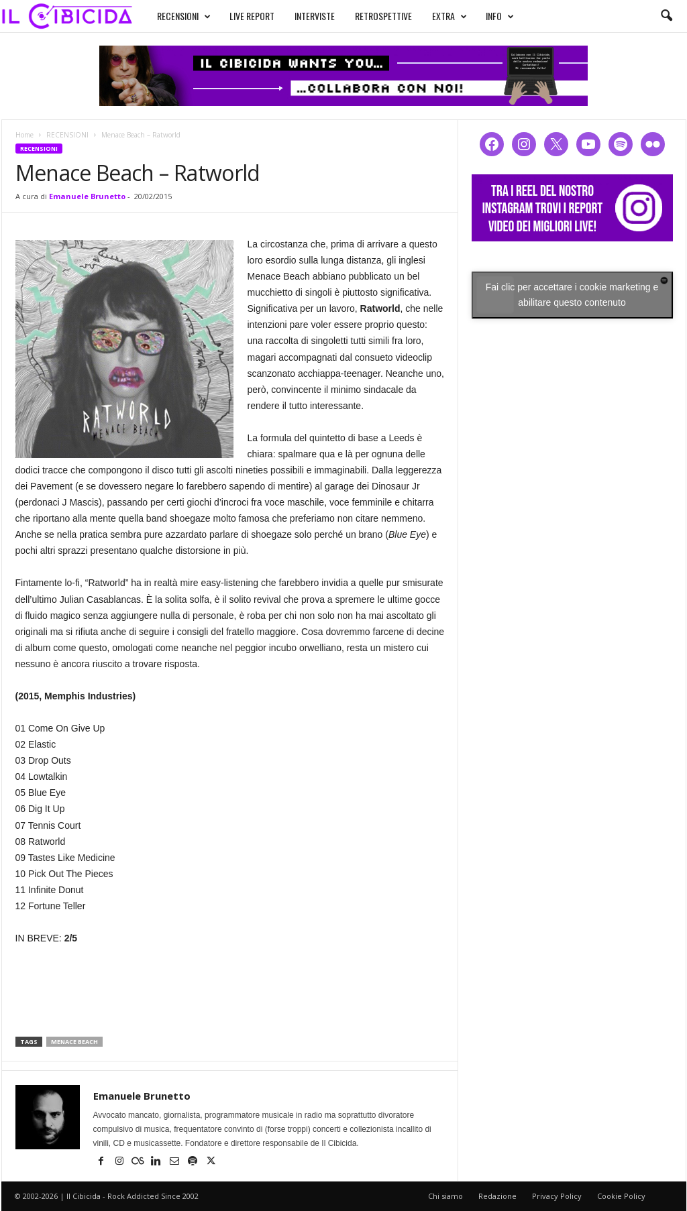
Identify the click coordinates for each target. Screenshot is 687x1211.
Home (24, 134)
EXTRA (436, 15)
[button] (666, 16)
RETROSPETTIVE (370, 14)
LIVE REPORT (239, 14)
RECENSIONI (171, 15)
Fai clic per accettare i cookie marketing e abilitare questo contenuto (572, 295)
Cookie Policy (621, 1196)
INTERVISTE (302, 14)
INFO (487, 15)
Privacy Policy (557, 1196)
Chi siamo (445, 1196)
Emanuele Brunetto (87, 196)
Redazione (497, 1196)
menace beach (74, 1041)
